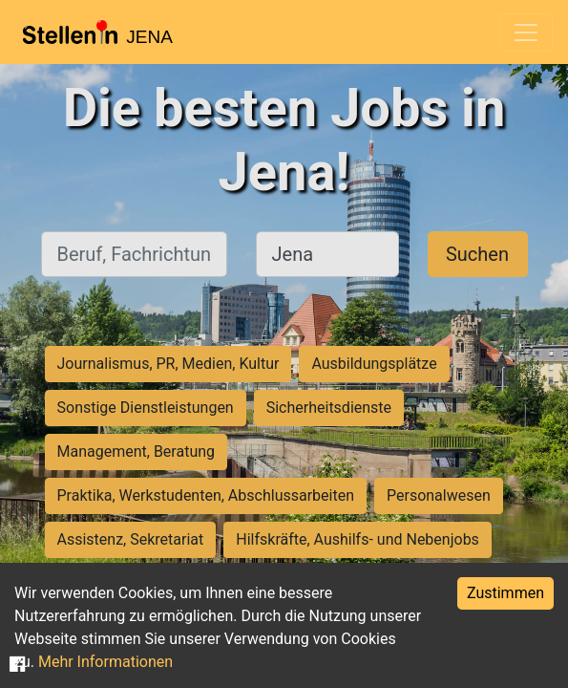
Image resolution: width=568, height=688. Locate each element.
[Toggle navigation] (526, 32)
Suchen (477, 254)
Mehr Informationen (105, 662)
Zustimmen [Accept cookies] (505, 593)
